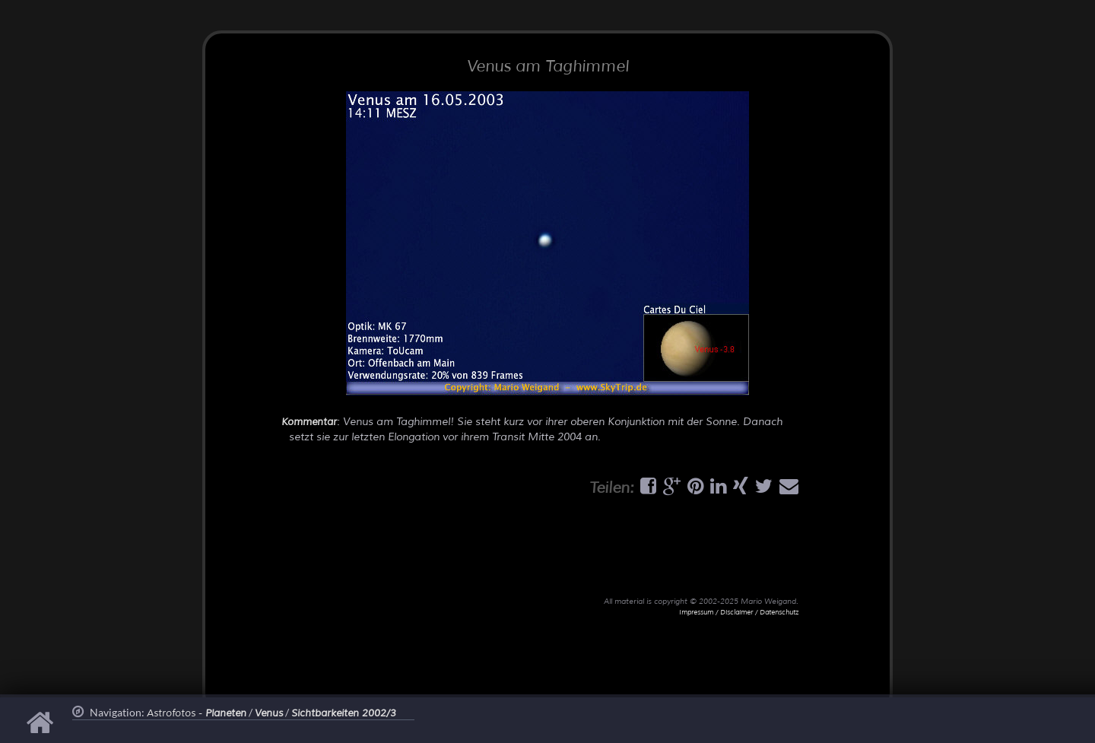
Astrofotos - (196, 713)
